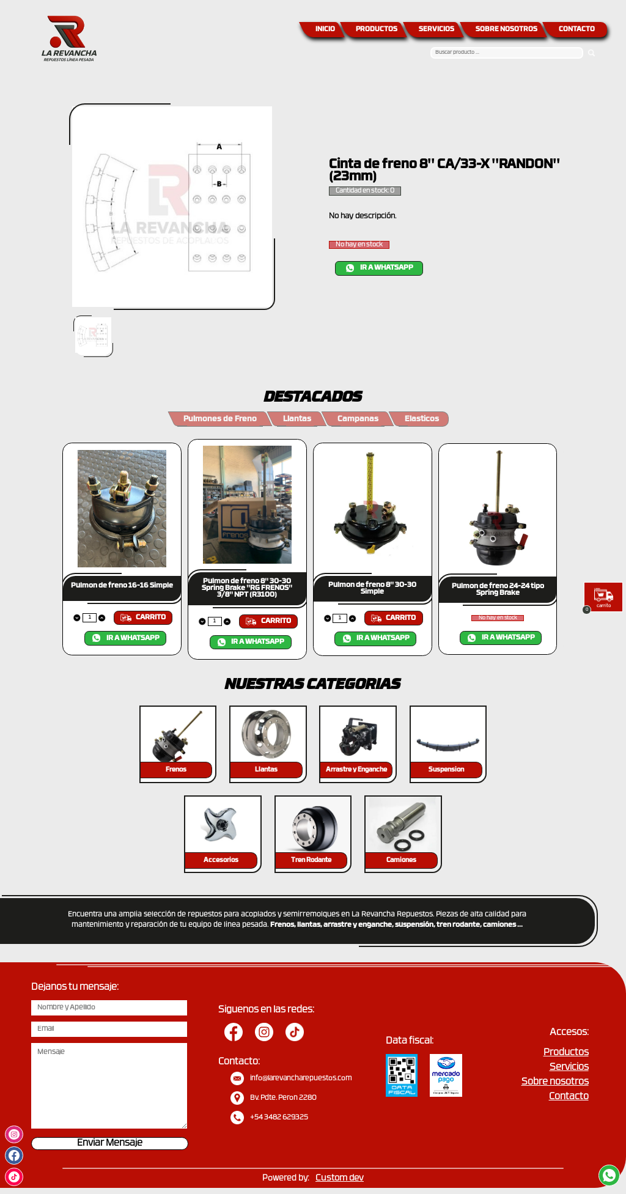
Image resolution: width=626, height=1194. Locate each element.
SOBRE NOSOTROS (506, 29)
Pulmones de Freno (220, 419)
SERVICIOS (436, 29)
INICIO (325, 29)
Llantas (297, 419)
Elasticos (422, 419)
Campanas (357, 419)
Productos (566, 1053)
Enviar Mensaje (109, 1143)
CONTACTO (577, 29)
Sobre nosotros (555, 1082)
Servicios (569, 1067)
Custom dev (339, 1178)
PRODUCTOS (376, 29)
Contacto (569, 1097)
